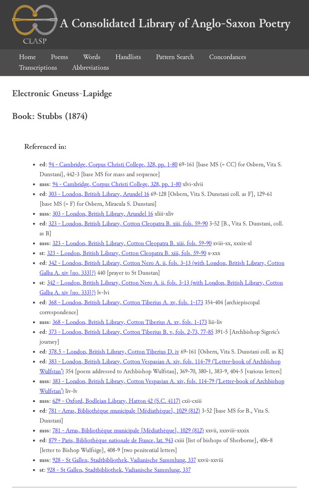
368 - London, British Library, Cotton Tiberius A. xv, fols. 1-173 (126, 302)
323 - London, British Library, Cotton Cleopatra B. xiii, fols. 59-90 (128, 223)
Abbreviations (90, 67)
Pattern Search (175, 57)
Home (27, 57)
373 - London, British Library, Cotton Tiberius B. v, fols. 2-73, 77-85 (131, 332)
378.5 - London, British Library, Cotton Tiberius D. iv (114, 351)
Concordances (227, 57)
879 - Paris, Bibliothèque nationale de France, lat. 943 (111, 440)
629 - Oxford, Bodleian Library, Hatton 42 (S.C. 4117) (116, 401)
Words (91, 57)
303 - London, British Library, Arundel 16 (99, 194)
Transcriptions (38, 67)
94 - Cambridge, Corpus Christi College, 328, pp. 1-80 (113, 164)
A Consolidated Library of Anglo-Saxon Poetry (151, 23)
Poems (59, 57)
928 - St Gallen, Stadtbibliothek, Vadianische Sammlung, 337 (124, 460)
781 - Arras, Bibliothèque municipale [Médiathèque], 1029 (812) (124, 411)
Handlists (128, 57)
